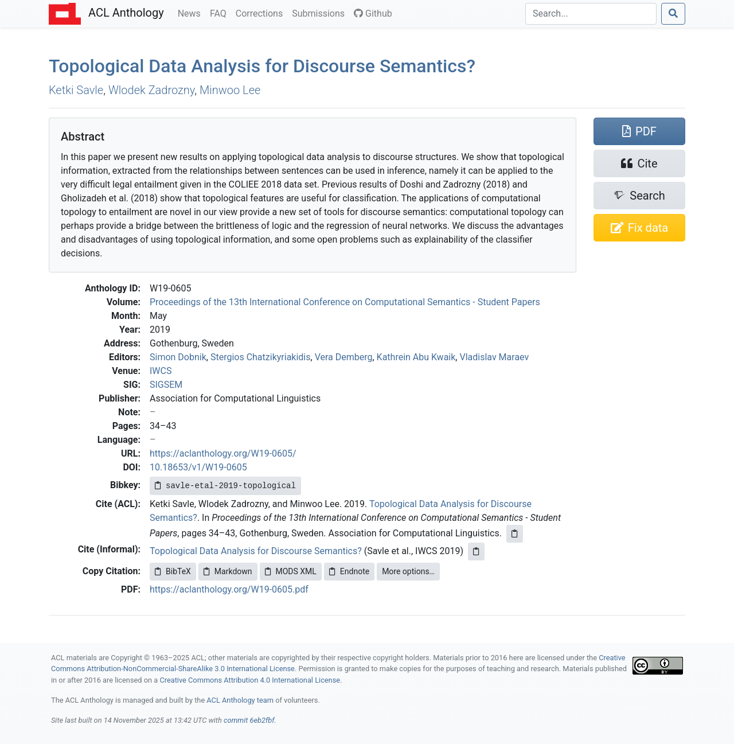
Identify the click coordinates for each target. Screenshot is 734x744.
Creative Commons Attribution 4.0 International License (249, 680)
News (191, 12)
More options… (408, 571)
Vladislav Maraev (494, 357)
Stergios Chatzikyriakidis (260, 357)
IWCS (160, 370)
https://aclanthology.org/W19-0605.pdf (229, 589)
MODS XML (291, 571)
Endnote (349, 571)
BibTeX (173, 571)
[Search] (591, 14)
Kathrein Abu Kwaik (416, 357)
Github (373, 13)
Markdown (228, 571)
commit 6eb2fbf (249, 720)
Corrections (261, 12)
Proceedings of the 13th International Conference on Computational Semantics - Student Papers (345, 302)
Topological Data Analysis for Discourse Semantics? (262, 66)
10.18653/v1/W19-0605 (198, 467)
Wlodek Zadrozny (151, 90)
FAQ (220, 12)
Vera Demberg (344, 357)
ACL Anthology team (240, 700)
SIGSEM (166, 384)
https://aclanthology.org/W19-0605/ (223, 453)
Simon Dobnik (178, 357)
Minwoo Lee (230, 90)
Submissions (320, 12)
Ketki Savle (76, 90)
